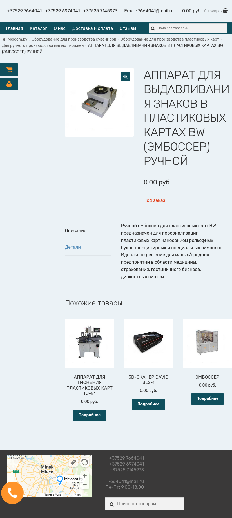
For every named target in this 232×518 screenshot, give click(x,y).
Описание (75, 230)
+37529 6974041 (62, 11)
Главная (14, 28)
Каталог (38, 28)
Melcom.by (18, 39)
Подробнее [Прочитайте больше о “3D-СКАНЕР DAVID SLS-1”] (148, 404)
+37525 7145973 (100, 11)
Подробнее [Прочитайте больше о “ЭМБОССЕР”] (207, 398)
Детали (73, 247)
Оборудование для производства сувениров (74, 39)
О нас (60, 28)
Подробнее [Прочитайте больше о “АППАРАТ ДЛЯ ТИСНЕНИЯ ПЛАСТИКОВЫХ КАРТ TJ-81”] (90, 415)
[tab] (88, 230)
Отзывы (128, 28)
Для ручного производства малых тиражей (43, 45)
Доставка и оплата (92, 28)
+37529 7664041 (24, 11)
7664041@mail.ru (156, 11)
